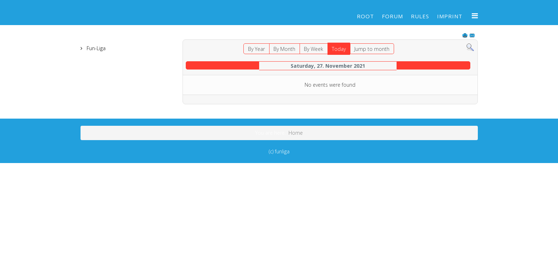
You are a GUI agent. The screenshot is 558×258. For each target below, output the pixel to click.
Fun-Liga (95, 48)
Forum (392, 16)
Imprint (449, 16)
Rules (420, 16)
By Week (313, 49)
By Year (256, 49)
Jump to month (371, 49)
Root (365, 16)
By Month (284, 49)
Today (339, 49)
